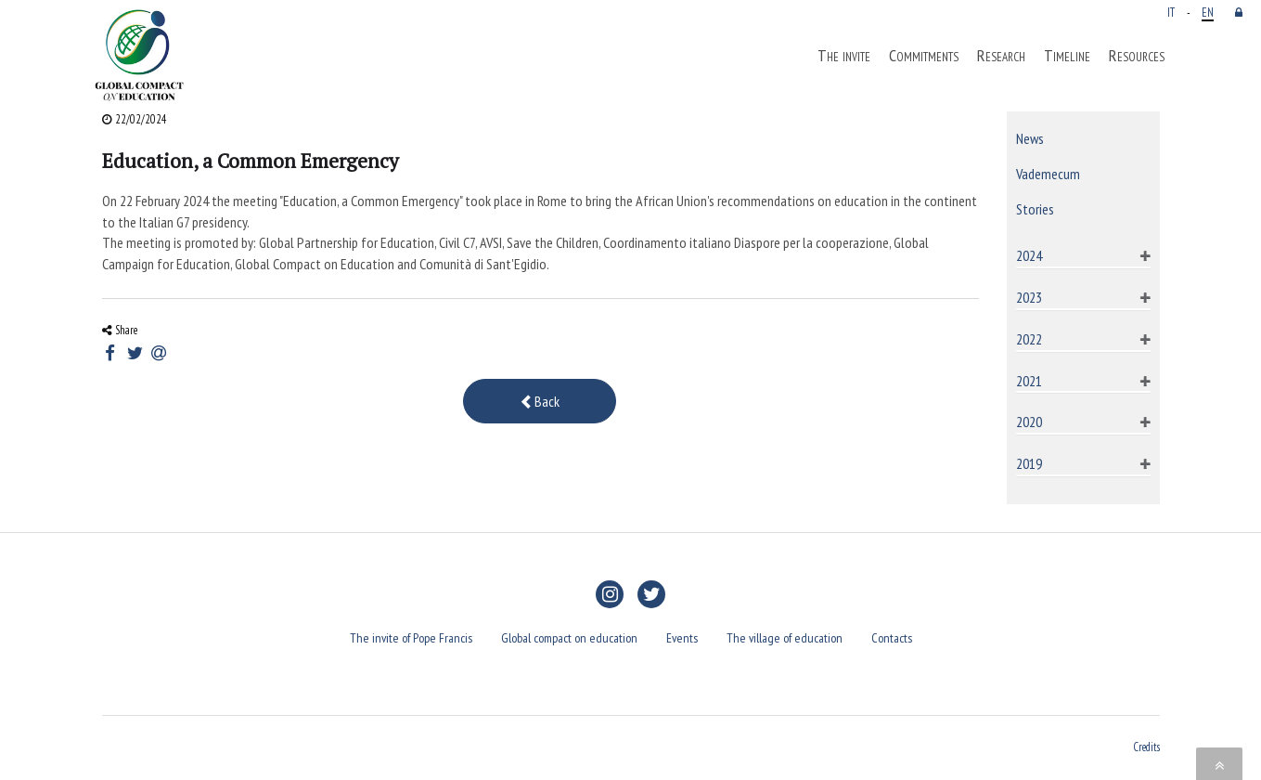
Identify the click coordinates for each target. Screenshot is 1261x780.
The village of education (785, 638)
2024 (1029, 255)
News (1030, 138)
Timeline (1067, 55)
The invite (843, 55)
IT (1171, 12)
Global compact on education (569, 638)
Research (1001, 55)
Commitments (924, 55)
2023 (1029, 297)
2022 (1029, 339)
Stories (1035, 209)
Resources (1136, 55)
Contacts (891, 638)
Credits (1147, 746)
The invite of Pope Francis (411, 638)
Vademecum (1048, 173)
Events (682, 638)
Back (540, 401)
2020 (1029, 421)
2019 (1029, 463)
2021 (1029, 380)
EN (1208, 12)
